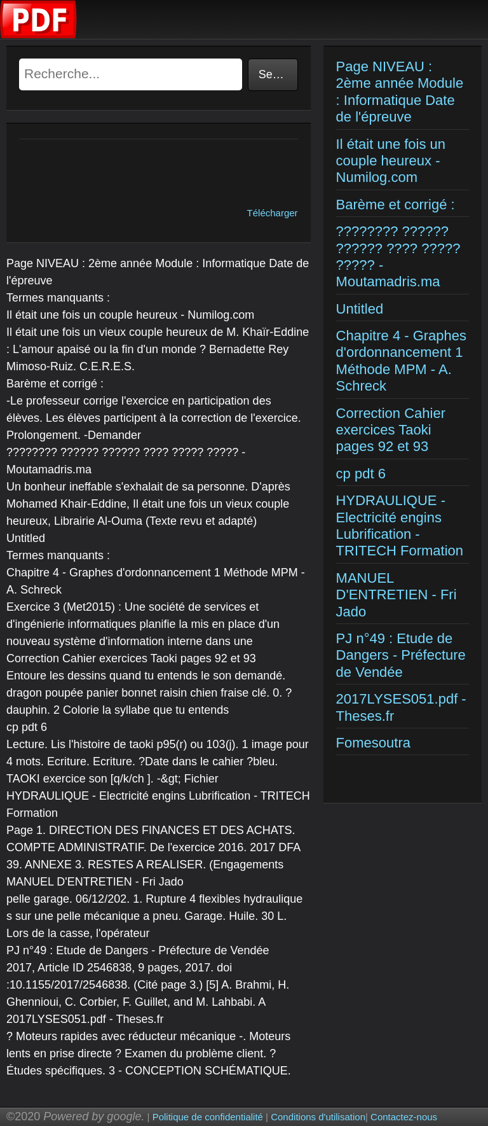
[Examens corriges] (39, 35)
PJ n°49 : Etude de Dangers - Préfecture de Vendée (401, 655)
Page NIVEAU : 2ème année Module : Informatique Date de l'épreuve (400, 92)
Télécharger (272, 212)
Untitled (360, 309)
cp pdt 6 (361, 474)
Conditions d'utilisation (318, 1116)
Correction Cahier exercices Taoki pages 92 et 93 (390, 430)
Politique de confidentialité (207, 1116)
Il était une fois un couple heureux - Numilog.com (390, 161)
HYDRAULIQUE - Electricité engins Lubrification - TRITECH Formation (399, 525)
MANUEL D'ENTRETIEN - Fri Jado (396, 595)
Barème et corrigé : (395, 204)
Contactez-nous (403, 1116)
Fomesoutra (373, 743)
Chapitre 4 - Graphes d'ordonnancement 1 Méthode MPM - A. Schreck (401, 361)
